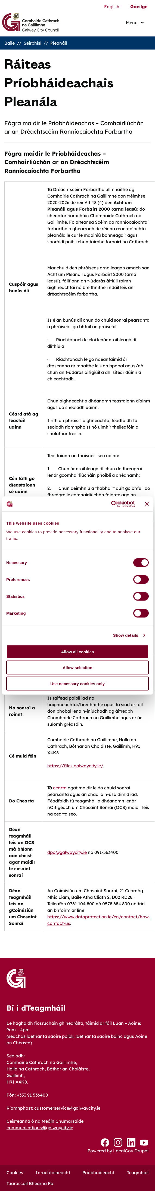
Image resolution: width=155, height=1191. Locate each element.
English (111, 6)
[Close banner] (147, 504)
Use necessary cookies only (77, 683)
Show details (125, 635)
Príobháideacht (98, 1172)
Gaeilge (138, 6)
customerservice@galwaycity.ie (67, 1108)
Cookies (15, 1172)
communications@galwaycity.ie (40, 1127)
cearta (60, 787)
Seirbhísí (32, 43)
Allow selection (77, 667)
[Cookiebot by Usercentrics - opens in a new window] (111, 503)
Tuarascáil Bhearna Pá (30, 1183)
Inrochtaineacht (53, 1172)
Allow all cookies (77, 651)
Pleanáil (58, 43)
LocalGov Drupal (130, 1150)
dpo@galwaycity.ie (67, 852)
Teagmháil (137, 1172)
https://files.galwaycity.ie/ (75, 765)
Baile (9, 43)
